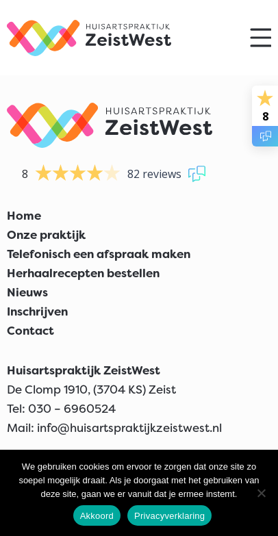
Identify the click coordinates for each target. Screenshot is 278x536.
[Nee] (261, 493)
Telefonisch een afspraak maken (98, 253)
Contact (30, 330)
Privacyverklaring (169, 516)
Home (24, 215)
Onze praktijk (46, 234)
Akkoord (97, 516)
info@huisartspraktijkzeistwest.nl (129, 427)
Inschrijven (37, 311)
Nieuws (27, 292)
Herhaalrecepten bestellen (83, 273)
